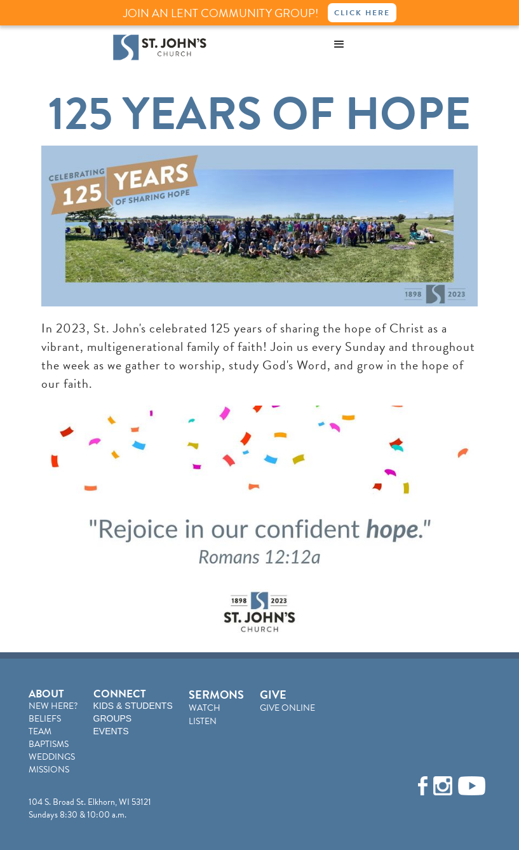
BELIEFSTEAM (45, 725)
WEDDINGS (52, 757)
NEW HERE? (53, 706)
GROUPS (112, 718)
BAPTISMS (49, 744)
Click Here (362, 12)
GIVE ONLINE (287, 708)
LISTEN (203, 721)
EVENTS (111, 731)
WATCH (204, 708)
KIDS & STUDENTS (133, 706)
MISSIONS (49, 769)
